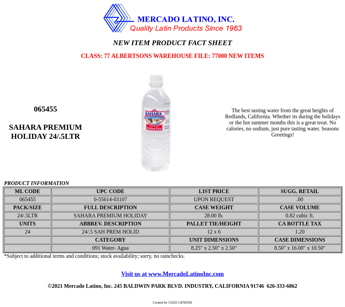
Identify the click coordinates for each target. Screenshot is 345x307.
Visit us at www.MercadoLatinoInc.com (172, 274)
